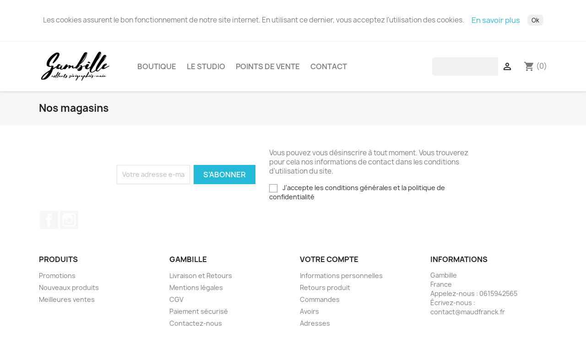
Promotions (57, 279)
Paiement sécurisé (198, 315)
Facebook (49, 223)
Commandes (320, 303)
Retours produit (325, 291)
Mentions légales (196, 291)
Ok (535, 20)
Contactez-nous (195, 327)
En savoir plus (496, 20)
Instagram (69, 223)
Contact (328, 68)
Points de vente (268, 68)
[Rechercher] (490, 68)
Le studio (206, 68)
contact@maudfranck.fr (467, 315)
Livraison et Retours (200, 279)
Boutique (156, 68)
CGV (176, 303)
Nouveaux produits (69, 291)
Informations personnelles (341, 279)
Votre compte (329, 263)
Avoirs (309, 315)
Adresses (315, 327)
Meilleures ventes (67, 303)
